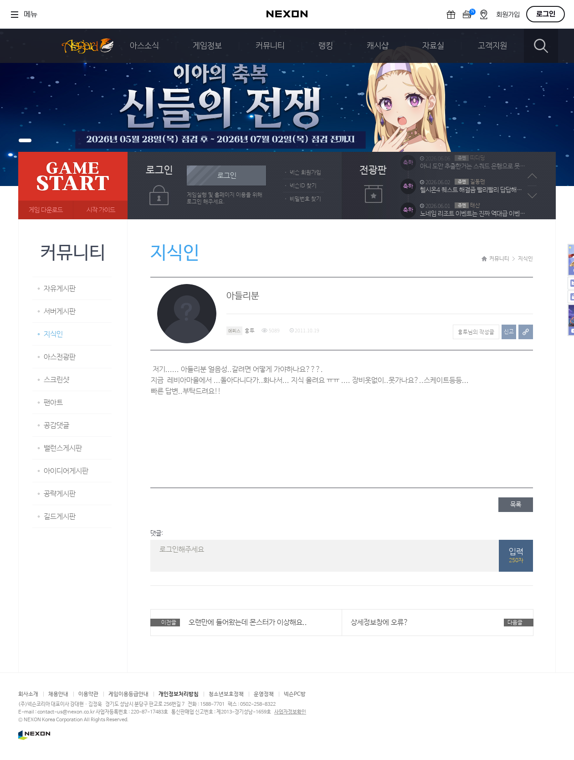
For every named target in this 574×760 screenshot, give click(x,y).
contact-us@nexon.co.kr (66, 712)
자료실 (433, 46)
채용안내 (58, 694)
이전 (532, 176)
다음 (532, 195)
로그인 (545, 14)
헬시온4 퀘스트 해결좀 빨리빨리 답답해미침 (473, 201)
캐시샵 (378, 46)
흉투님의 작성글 (476, 332)
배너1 (25, 140)
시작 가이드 (101, 210)
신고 (509, 332)
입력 (516, 556)
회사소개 (28, 694)
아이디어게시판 (66, 471)
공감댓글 (56, 425)
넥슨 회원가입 (305, 173)
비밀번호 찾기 (305, 199)
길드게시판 (60, 516)
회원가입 (508, 15)
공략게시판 (60, 494)
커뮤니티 (270, 46)
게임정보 (207, 46)
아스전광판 (60, 357)
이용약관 (88, 694)
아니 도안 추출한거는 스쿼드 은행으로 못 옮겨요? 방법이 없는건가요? (473, 177)
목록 (515, 504)
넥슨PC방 (295, 694)
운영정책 (264, 694)
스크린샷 (56, 380)
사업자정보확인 (290, 712)
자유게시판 (60, 288)
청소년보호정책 (226, 694)
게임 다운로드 (46, 210)
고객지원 (492, 46)
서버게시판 (60, 311)
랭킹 (325, 46)
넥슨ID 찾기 (303, 186)
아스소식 (144, 46)
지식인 (53, 334)
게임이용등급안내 (128, 694)
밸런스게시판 (63, 448)
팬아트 (53, 402)
